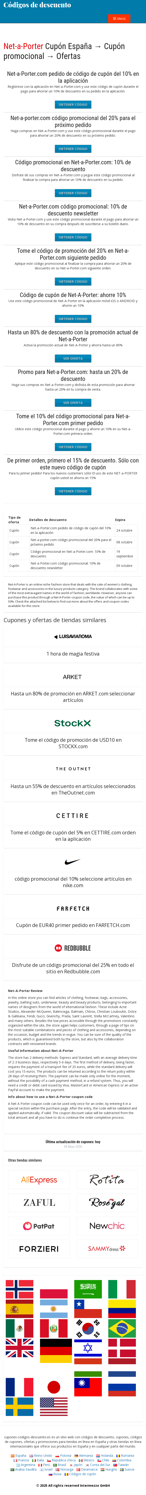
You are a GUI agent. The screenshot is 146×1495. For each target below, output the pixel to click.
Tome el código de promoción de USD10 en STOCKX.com (73, 743)
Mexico (86, 1460)
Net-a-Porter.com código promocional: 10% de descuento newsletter (73, 210)
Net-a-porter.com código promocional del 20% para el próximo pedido (73, 121)
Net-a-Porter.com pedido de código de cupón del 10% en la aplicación (73, 77)
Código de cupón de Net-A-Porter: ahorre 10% (73, 294)
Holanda (104, 1455)
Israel (46, 1469)
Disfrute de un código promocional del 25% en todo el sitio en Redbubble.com (73, 968)
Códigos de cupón (80, 1474)
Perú (44, 1465)
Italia (38, 1460)
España (18, 1455)
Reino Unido (40, 1455)
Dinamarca (87, 1469)
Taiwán (121, 1465)
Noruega (64, 1469)
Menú (119, 18)
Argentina (25, 1465)
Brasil (59, 1465)
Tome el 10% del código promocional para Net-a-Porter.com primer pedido (73, 420)
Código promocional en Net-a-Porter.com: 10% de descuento (73, 166)
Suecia (127, 1469)
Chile (103, 1460)
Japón (75, 1465)
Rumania (125, 1455)
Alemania (83, 1455)
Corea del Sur (98, 1465)
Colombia (121, 1460)
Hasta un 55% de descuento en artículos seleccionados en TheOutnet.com (73, 789)
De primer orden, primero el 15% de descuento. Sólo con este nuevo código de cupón (73, 464)
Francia (21, 1460)
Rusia (55, 1474)
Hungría (109, 1469)
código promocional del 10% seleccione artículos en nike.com (73, 882)
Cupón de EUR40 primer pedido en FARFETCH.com (73, 925)
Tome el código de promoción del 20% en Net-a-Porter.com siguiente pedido (73, 254)
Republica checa (61, 1460)
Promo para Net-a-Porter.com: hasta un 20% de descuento (73, 375)
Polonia (63, 1455)
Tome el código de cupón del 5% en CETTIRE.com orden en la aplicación (73, 835)
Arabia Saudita (24, 1469)
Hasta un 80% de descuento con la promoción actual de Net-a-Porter (73, 336)
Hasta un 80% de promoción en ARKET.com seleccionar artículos (73, 696)
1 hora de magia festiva (73, 653)
